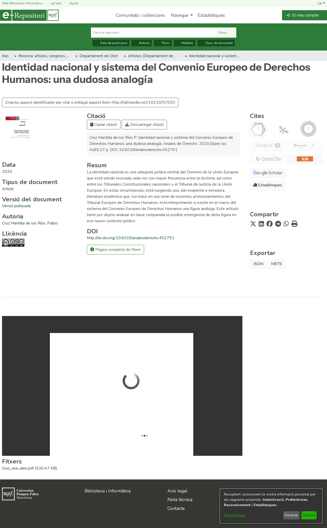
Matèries (184, 43)
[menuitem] (181, 15)
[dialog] (271, 506)
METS (276, 264)
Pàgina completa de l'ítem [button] (115, 249)
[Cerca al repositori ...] (153, 32)
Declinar (291, 515)
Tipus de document (216, 43)
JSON (258, 264)
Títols (163, 43)
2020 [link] (7, 171)
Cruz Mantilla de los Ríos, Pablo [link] (30, 223)
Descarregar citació (144, 124)
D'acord (309, 515)
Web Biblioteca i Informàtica (22, 3)
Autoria (141, 43)
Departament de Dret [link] (99, 56)
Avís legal (177, 491)
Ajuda (71, 3)
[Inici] (29, 15)
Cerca (226, 32)
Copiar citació (103, 124)
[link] (8, 189)
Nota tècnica (179, 499)
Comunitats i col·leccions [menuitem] (140, 15)
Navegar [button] (180, 15)
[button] (321, 3)
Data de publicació (111, 43)
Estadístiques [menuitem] (211, 15)
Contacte (176, 508)
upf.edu (52, 3)
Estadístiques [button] (267, 185)
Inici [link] (5, 56)
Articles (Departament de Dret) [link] (153, 56)
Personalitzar (234, 515)
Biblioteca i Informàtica (108, 491)
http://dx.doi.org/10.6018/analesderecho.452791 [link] (130, 238)
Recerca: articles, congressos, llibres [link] (44, 56)
